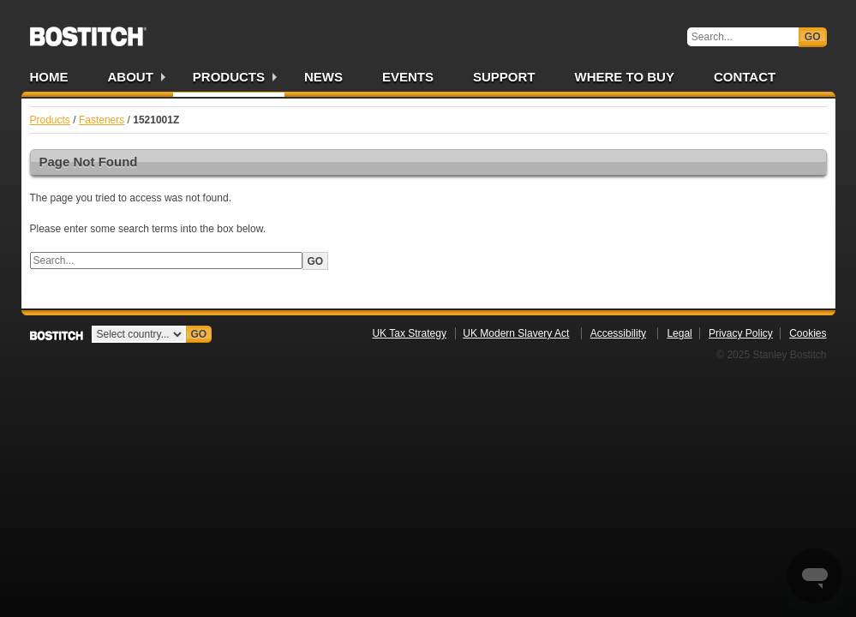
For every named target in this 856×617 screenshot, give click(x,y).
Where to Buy (624, 76)
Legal (679, 333)
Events (408, 76)
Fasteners (101, 120)
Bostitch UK (88, 30)
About (130, 76)
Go (813, 37)
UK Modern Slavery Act (516, 333)
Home (49, 76)
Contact (744, 76)
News (323, 76)
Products (229, 76)
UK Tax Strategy (409, 333)
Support (504, 76)
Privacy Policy (741, 333)
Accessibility (618, 333)
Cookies (807, 333)
